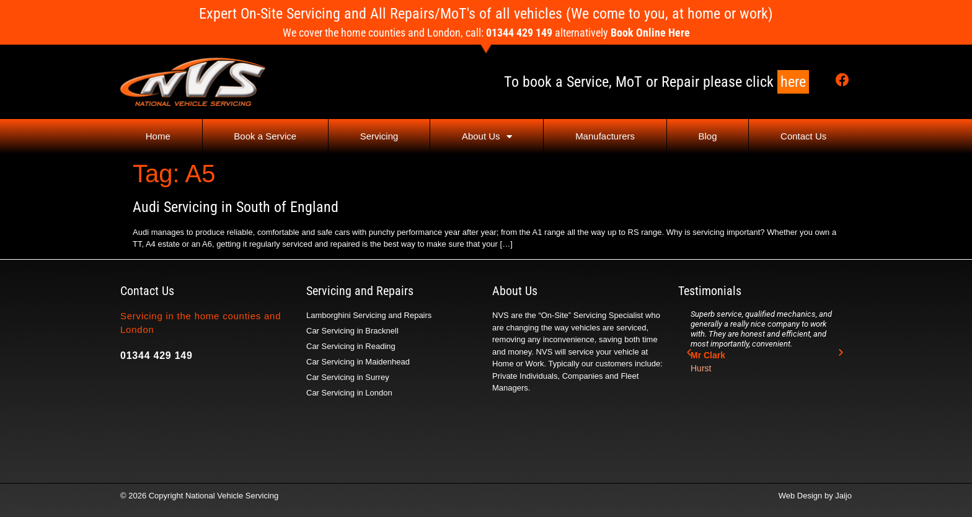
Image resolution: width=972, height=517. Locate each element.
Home (158, 136)
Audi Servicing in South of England (235, 207)
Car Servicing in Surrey (347, 377)
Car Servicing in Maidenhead (358, 361)
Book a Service (265, 136)
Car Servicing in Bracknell (352, 330)
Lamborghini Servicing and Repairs (368, 315)
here (793, 82)
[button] (689, 352)
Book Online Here (650, 32)
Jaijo (843, 495)
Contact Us (803, 136)
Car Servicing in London (349, 392)
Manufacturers (605, 136)
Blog (708, 136)
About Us (487, 137)
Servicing (379, 136)
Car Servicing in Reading (350, 346)
